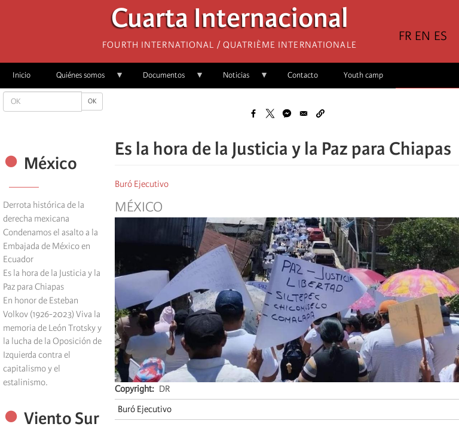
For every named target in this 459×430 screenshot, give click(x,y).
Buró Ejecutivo (142, 184)
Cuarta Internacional (229, 21)
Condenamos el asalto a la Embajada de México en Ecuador (50, 246)
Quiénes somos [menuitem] (84, 79)
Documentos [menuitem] (167, 79)
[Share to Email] (304, 113)
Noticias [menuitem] (239, 79)
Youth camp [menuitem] (363, 74)
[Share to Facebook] (253, 113)
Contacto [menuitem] (302, 74)
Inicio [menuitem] (21, 74)
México (139, 207)
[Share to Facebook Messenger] (287, 113)
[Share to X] (270, 113)
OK (92, 101)
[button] (320, 113)
